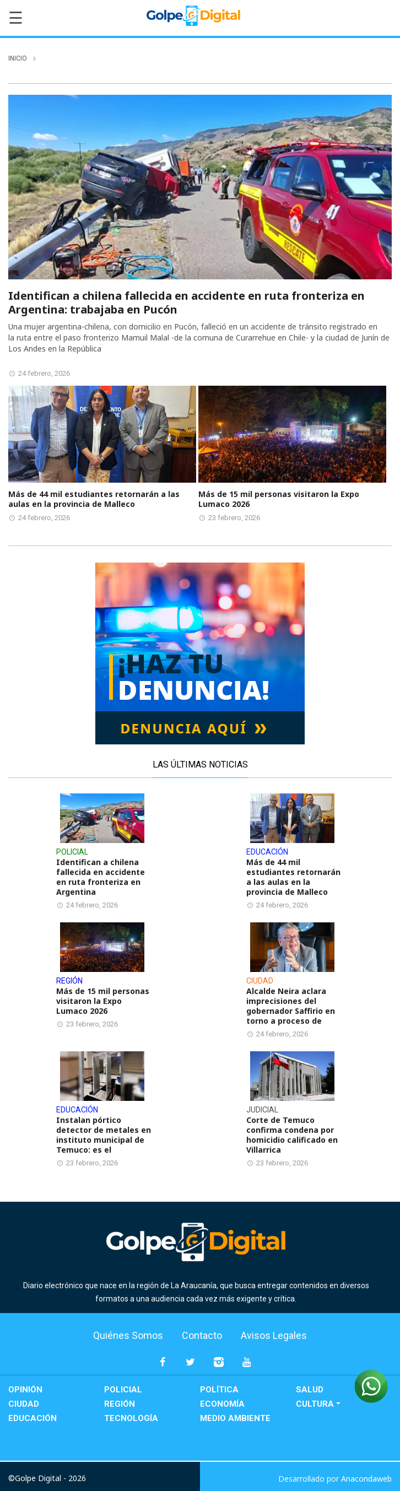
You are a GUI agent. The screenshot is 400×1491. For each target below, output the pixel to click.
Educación (32, 1418)
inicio (17, 58)
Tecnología (131, 1418)
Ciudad (23, 1404)
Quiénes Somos (128, 1335)
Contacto (202, 1335)
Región (119, 1404)
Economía (222, 1404)
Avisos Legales (274, 1335)
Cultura (315, 1404)
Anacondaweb (366, 1478)
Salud (309, 1390)
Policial (123, 1390)
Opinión (25, 1390)
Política (219, 1390)
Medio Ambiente (235, 1418)
